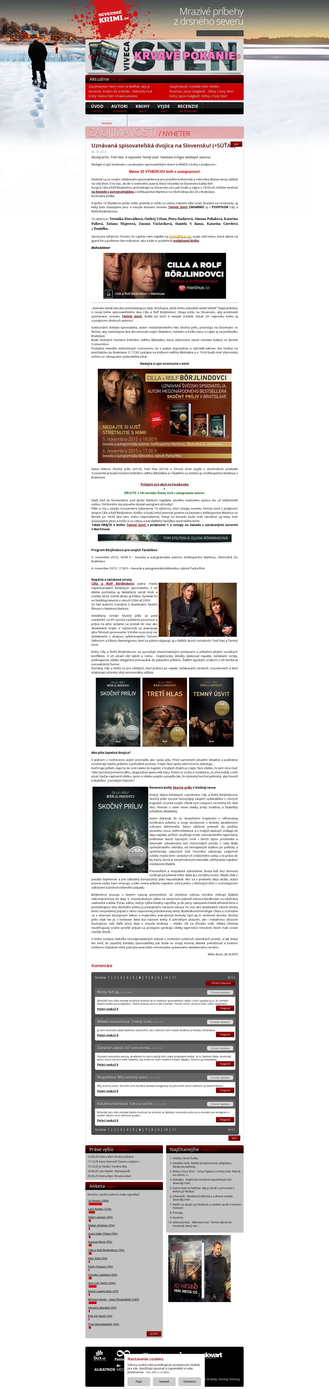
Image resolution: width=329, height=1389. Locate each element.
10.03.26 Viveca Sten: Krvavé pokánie (111, 1157)
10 (166, 977)
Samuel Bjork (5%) (100, 1241)
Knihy (143, 108)
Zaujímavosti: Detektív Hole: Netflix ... (195, 86)
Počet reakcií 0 (107, 1009)
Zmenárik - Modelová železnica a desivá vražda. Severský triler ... (203, 1198)
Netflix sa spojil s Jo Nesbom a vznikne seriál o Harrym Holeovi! (207, 1206)
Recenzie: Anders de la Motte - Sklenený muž (120, 91)
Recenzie (188, 108)
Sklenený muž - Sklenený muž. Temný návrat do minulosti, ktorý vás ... (202, 1224)
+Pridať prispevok (221, 983)
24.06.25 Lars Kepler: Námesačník (109, 1171)
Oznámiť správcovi (220, 992)
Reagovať (225, 1008)
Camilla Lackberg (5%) (102, 1274)
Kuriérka (178, 1218)
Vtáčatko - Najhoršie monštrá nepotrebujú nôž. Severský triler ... (202, 1181)
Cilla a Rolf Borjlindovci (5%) (106, 1250)
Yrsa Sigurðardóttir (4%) (103, 1324)
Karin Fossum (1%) (100, 1266)
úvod (97, 108)
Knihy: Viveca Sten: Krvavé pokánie (113, 96)
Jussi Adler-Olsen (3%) (102, 1233)
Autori (119, 108)
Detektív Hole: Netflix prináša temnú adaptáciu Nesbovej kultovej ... (202, 1165)
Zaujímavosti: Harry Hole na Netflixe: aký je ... (121, 86)
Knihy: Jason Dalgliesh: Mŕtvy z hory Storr (198, 96)
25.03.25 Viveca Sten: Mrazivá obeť (109, 1176)
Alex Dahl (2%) (97, 1258)
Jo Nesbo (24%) (98, 1200)
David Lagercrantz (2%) (103, 1291)
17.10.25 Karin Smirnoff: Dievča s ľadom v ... (115, 1161)
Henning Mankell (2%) (102, 1307)
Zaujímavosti (107, 120)
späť (236, 144)
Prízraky (178, 1213)
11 (174, 977)
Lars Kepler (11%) (99, 1209)
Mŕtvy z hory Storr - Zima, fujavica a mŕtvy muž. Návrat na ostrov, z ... (207, 1173)
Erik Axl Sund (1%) (100, 1315)
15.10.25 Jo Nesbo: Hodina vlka (107, 1166)
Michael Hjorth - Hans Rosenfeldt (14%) (113, 1299)
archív (154, 1334)
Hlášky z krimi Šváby (185, 1158)
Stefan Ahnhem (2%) (101, 1225)
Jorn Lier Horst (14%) (102, 1283)
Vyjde (163, 108)
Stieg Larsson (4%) (100, 1217)
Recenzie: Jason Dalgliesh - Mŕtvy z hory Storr (201, 91)
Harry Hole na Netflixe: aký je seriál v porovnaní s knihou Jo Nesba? (203, 1189)
